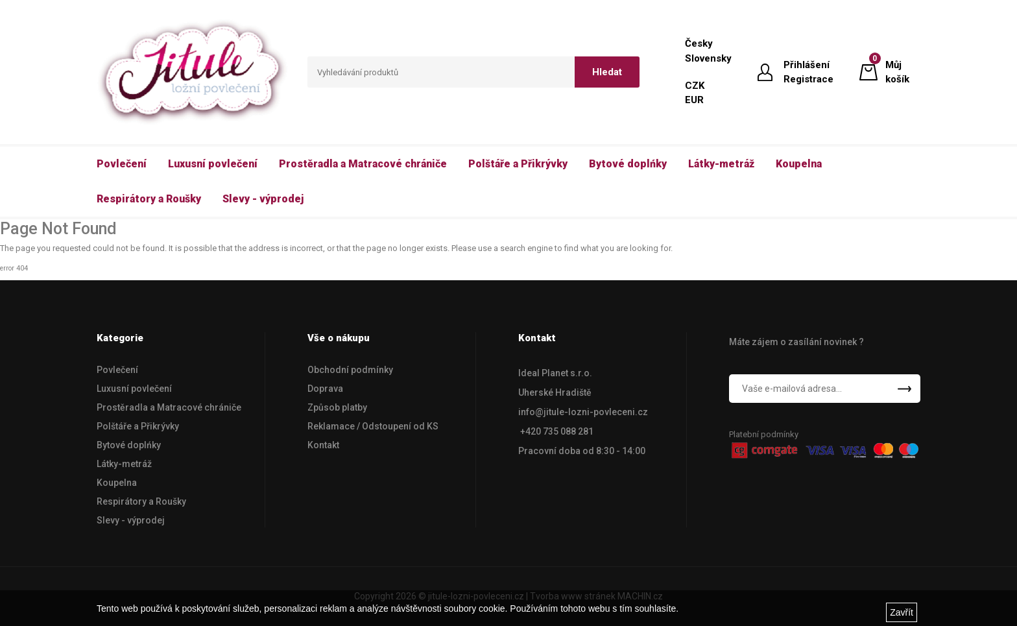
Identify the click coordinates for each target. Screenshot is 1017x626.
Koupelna (117, 482)
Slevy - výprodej (131, 520)
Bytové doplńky (129, 445)
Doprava (325, 388)
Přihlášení (807, 65)
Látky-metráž (124, 464)
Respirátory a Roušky (141, 501)
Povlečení (117, 370)
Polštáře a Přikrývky (138, 426)
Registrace (808, 79)
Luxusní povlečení (134, 388)
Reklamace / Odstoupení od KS (372, 426)
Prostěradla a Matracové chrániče (169, 407)
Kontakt (323, 445)
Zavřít (901, 612)
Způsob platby (337, 407)
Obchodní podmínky (350, 370)
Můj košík (897, 72)
